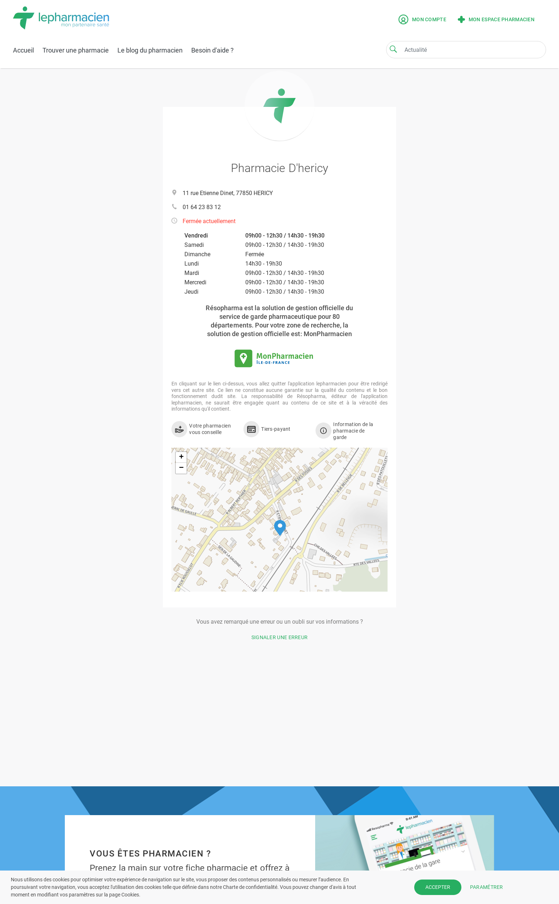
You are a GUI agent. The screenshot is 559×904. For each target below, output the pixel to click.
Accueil (23, 50)
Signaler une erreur (279, 637)
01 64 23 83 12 (202, 207)
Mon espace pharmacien (496, 19)
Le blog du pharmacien (150, 50)
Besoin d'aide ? (212, 50)
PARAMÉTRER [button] (486, 887)
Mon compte (422, 19)
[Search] (393, 49)
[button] (280, 528)
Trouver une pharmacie (76, 50)
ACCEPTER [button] (437, 887)
